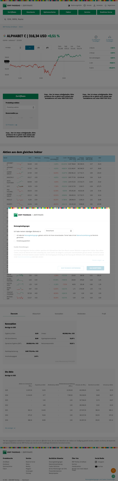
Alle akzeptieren (95, 268)
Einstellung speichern (23, 241)
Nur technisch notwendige (71, 268)
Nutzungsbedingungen (31, 235)
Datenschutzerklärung (83, 235)
